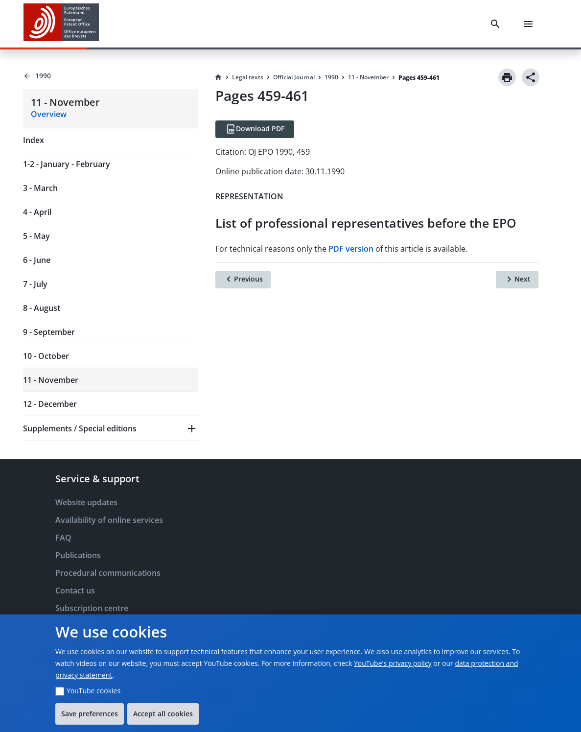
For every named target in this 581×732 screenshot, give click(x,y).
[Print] (507, 77)
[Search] (497, 24)
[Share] (530, 77)
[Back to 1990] (110, 76)
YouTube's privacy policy (393, 663)
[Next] (517, 279)
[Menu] (530, 24)
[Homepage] (218, 77)
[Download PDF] (254, 129)
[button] (110, 428)
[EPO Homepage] (61, 23)
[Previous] (243, 279)
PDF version (350, 248)
